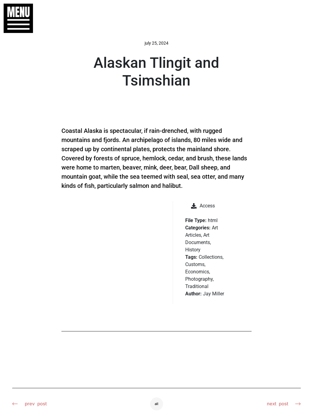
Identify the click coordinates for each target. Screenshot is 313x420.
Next (283, 404)
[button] (15, 18)
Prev (30, 404)
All (157, 404)
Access (203, 206)
